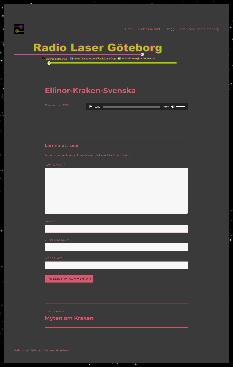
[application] (137, 106)
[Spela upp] (90, 107)
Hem (129, 29)
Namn (50, 221)
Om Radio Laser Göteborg (199, 29)
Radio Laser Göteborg (27, 350)
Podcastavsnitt (149, 29)
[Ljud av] (173, 107)
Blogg (170, 29)
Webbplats (53, 258)
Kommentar (55, 164)
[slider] (131, 107)
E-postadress (57, 239)
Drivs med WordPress (56, 350)
